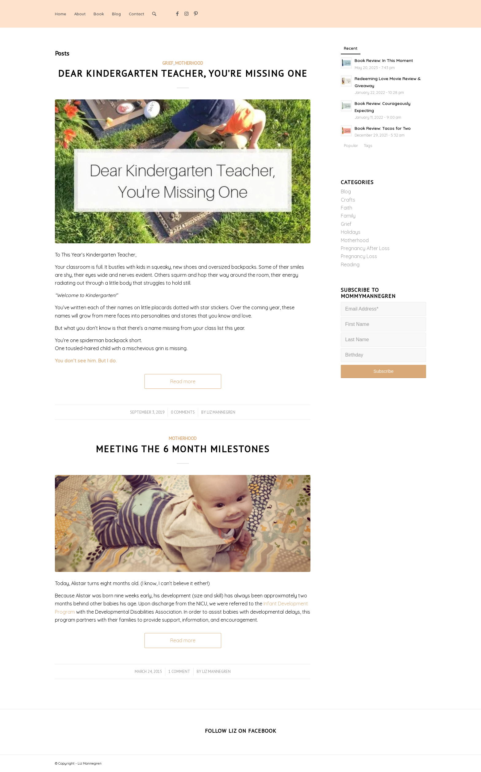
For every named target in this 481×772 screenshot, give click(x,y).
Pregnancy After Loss (365, 248)
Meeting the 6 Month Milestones (183, 449)
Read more (182, 381)
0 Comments (183, 412)
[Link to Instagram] (186, 13)
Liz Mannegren (221, 412)
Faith (346, 208)
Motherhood (189, 63)
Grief (167, 63)
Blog (346, 191)
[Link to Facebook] (177, 13)
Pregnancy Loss (359, 256)
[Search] (154, 14)
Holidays (350, 232)
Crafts (348, 200)
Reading (350, 264)
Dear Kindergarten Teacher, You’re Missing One (182, 73)
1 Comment (179, 671)
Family (348, 216)
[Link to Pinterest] (195, 13)
